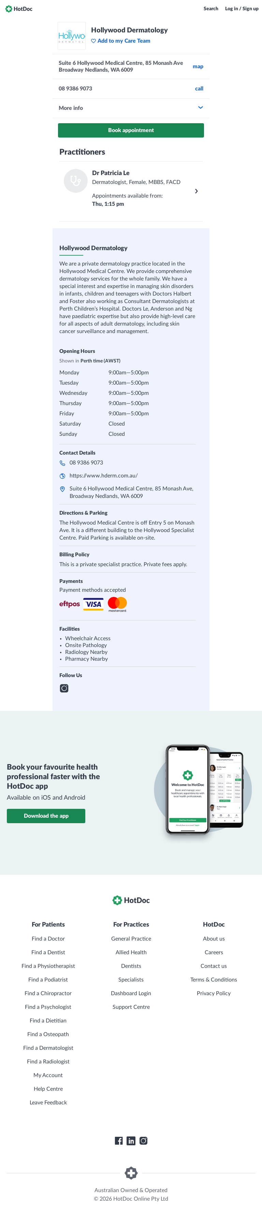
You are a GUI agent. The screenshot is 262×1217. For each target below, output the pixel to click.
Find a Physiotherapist (48, 966)
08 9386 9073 (86, 463)
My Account (48, 1075)
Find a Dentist (48, 952)
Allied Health (131, 952)
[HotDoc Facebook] (119, 1140)
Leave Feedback (48, 1102)
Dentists (131, 966)
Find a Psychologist (48, 1007)
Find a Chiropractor (48, 993)
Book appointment (131, 130)
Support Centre (131, 1007)
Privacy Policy (214, 993)
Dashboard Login (131, 993)
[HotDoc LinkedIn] (131, 1140)
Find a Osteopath (48, 1034)
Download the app (46, 816)
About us (214, 939)
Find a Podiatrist (48, 980)
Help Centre (48, 1089)
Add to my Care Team (120, 41)
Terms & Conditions (213, 980)
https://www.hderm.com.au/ (104, 475)
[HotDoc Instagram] (143, 1140)
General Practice (131, 939)
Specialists (131, 980)
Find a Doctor (48, 939)
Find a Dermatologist (48, 1048)
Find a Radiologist (48, 1061)
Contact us (214, 966)
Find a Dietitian (48, 1020)
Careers (214, 952)
